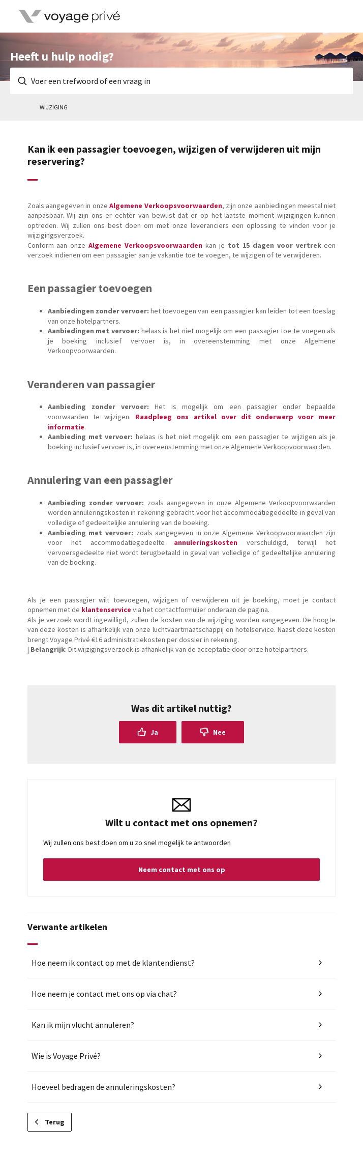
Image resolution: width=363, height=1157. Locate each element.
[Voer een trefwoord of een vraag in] (181, 81)
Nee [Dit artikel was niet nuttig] (219, 732)
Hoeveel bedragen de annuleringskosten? (103, 1087)
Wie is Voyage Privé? (66, 1056)
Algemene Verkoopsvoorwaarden (165, 205)
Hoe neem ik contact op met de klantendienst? (113, 963)
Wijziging (54, 107)
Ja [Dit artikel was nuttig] (154, 732)
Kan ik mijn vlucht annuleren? (83, 1025)
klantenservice (106, 609)
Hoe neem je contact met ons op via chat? (104, 994)
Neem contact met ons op (181, 869)
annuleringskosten (205, 542)
